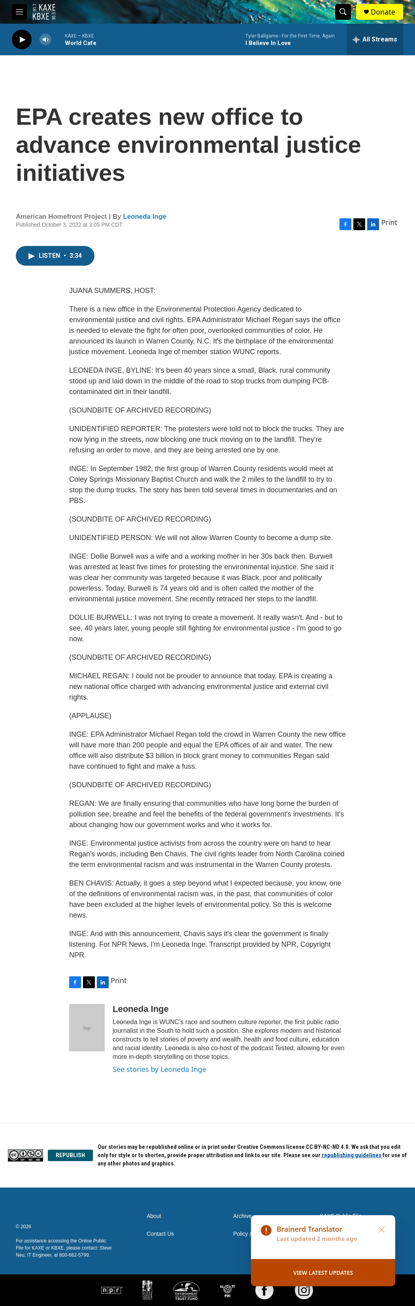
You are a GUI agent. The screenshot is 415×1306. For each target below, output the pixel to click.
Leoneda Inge (144, 216)
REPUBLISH (70, 1155)
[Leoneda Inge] (87, 1027)
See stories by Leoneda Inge (159, 1069)
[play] (21, 39)
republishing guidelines (352, 1155)
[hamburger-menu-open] (19, 12)
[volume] (45, 40)
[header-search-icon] (343, 12)
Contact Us (160, 1234)
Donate (383, 12)
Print (389, 222)
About (154, 1216)
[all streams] (375, 39)
